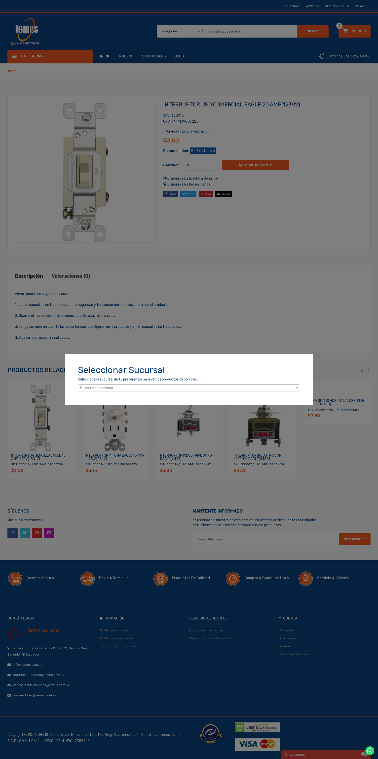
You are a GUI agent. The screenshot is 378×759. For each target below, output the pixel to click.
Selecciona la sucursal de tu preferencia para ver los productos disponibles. (138, 379)
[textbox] (189, 388)
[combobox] (189, 387)
